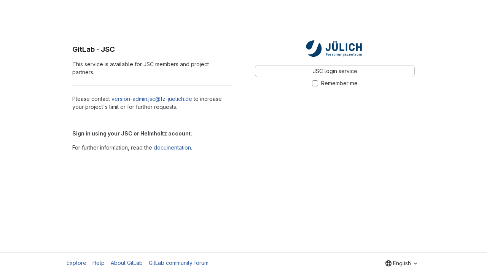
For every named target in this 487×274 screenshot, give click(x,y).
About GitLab (127, 263)
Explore (76, 263)
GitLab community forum (178, 263)
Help (98, 263)
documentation (172, 147)
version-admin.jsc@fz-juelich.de (151, 99)
